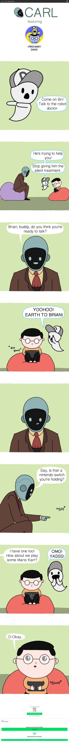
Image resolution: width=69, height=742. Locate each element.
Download (34, 729)
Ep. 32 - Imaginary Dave (9, 1)
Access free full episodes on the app (34, 713)
